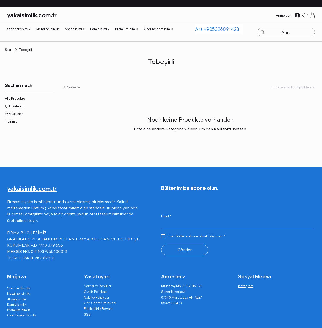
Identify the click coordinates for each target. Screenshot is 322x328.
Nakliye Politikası (96, 297)
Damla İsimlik (16, 304)
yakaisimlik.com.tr (32, 15)
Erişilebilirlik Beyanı (98, 308)
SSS (87, 314)
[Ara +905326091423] (219, 29)
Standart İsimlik (18, 288)
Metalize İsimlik (18, 293)
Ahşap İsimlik (17, 299)
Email (166, 216)
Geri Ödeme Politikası (100, 303)
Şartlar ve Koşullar (97, 286)
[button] (312, 15)
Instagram (245, 286)
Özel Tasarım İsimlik (21, 315)
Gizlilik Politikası (95, 291)
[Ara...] (285, 32)
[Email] (236, 224)
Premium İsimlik (18, 310)
